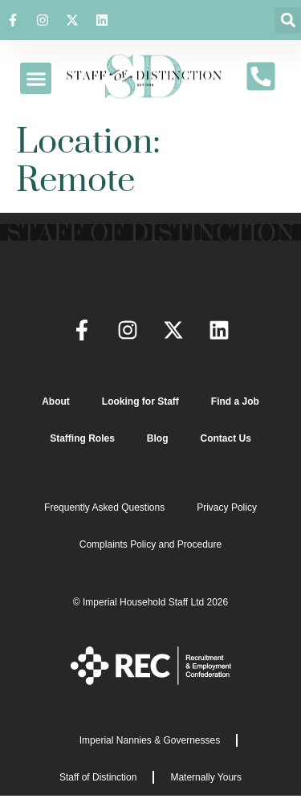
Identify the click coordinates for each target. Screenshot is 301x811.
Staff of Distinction (98, 777)
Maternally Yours (206, 777)
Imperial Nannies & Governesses (149, 740)
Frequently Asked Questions (104, 507)
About (56, 401)
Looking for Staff (140, 401)
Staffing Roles (82, 438)
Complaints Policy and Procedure (150, 544)
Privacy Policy (227, 507)
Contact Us (226, 438)
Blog (158, 438)
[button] (288, 20)
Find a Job (235, 401)
